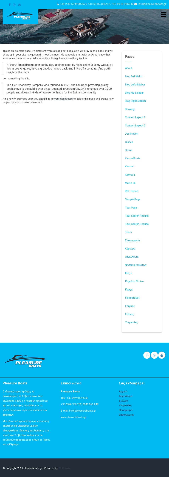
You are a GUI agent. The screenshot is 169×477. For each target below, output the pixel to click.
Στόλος (129, 314)
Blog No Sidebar (134, 92)
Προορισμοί (132, 297)
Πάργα (129, 289)
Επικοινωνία (132, 240)
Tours (128, 232)
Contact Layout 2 (135, 125)
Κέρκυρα (130, 248)
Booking (129, 109)
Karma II (130, 174)
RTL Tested (131, 191)
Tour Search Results (137, 215)
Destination (131, 133)
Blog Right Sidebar (135, 100)
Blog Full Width (133, 76)
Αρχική (123, 391)
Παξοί (128, 273)
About (128, 68)
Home (128, 150)
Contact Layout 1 (135, 117)
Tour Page (131, 207)
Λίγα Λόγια (131, 256)
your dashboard (63, 98)
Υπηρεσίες (131, 322)
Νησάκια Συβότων (136, 265)
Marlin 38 (130, 183)
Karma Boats (132, 158)
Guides (129, 142)
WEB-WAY (64, 468)
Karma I (129, 166)
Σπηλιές (130, 306)
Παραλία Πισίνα (134, 281)
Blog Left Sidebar (135, 84)
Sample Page (132, 199)
